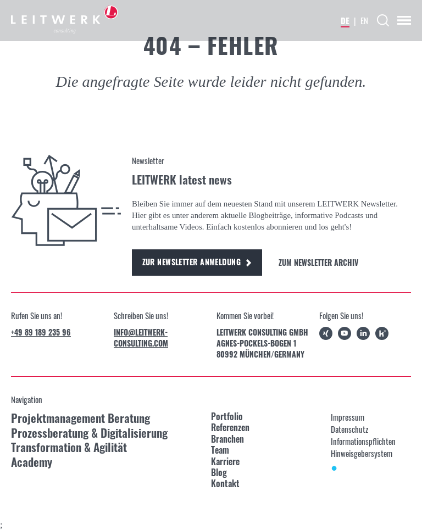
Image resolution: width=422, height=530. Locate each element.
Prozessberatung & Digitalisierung (89, 433)
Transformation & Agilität (69, 447)
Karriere (225, 461)
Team (220, 449)
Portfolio (227, 416)
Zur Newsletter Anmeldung (197, 261)
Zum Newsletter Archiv (318, 262)
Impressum (347, 417)
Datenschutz (349, 429)
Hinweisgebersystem (361, 453)
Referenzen (230, 427)
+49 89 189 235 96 (41, 332)
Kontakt (225, 483)
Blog (219, 472)
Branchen (227, 438)
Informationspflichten (363, 441)
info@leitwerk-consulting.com (141, 338)
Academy (31, 462)
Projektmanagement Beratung (80, 418)
